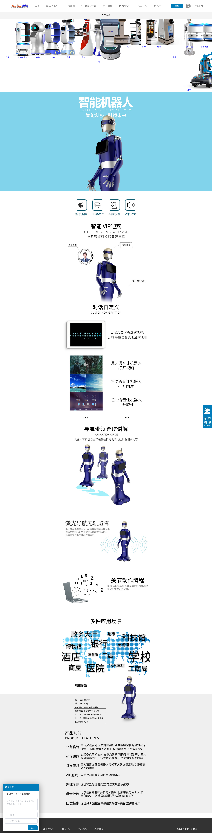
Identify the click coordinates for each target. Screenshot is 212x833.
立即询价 (106, 15)
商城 (177, 6)
